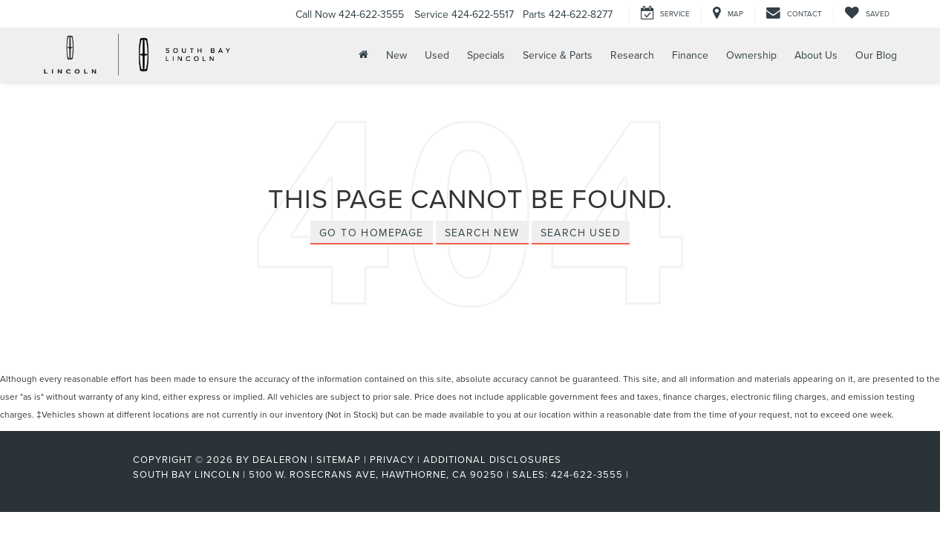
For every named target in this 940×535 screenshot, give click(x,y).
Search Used (581, 232)
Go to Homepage (371, 232)
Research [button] (632, 55)
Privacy (392, 459)
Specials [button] (486, 55)
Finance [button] (690, 55)
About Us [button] (816, 55)
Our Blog (876, 55)
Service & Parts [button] (558, 55)
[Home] (362, 54)
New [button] (396, 55)
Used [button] (437, 55)
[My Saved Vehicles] (867, 13)
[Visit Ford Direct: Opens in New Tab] (637, 474)
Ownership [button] (751, 55)
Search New (482, 232)
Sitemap (338, 459)
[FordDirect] (85, 474)
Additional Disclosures (492, 459)
